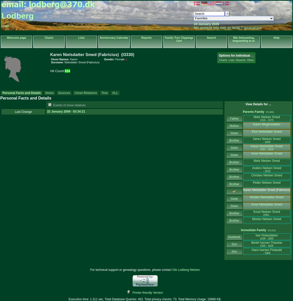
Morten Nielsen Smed (266, 220)
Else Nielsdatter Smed (267, 133)
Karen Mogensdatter (266, 126)
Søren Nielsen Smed (267, 140)
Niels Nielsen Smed (267, 118)
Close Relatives (86, 93)
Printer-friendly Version (148, 292)
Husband (234, 237)
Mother (234, 126)
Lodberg (18, 15)
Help (276, 37)
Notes (49, 93)
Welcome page (16, 37)
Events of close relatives (69, 105)
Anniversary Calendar (114, 37)
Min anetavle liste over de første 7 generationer (228, 28)
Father (234, 118)
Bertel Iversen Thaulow (266, 244)
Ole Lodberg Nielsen (186, 270)
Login (5, 25)
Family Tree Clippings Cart (179, 39)
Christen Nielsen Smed (266, 177)
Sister (234, 133)
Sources (64, 93)
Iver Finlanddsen (267, 237)
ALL (115, 93)
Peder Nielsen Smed (266, 184)
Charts (49, 37)
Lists (81, 37)
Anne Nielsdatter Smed (266, 155)
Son (234, 244)
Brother (234, 140)
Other (250, 60)
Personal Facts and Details (22, 93)
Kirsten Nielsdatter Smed (266, 198)
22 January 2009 (58, 111)
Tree (104, 93)
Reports (146, 37)
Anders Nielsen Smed (266, 169)
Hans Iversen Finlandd (267, 251)
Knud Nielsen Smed (266, 213)
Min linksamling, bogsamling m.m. (244, 39)
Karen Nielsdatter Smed (267, 147)
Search (211, 37)
